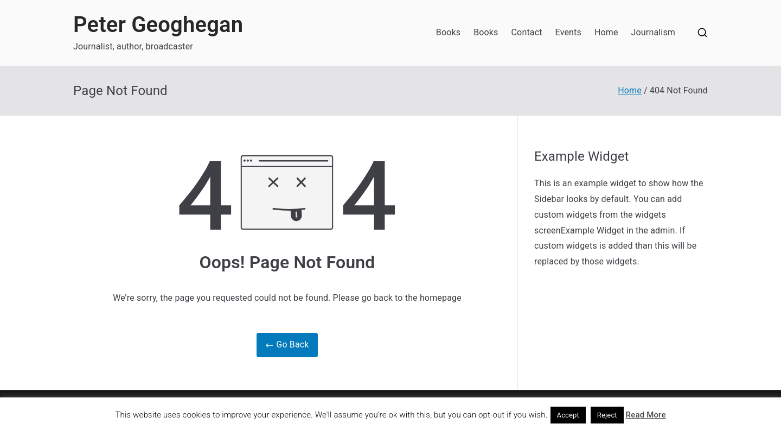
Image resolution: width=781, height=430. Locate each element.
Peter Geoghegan (158, 24)
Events (568, 32)
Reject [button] (607, 415)
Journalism (653, 32)
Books (448, 32)
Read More (646, 415)
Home (606, 32)
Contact (526, 32)
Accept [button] (568, 415)
